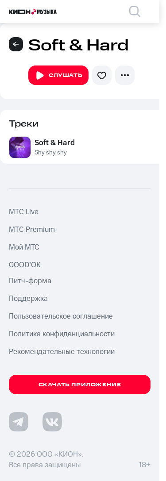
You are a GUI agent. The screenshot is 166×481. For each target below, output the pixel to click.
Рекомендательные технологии (62, 351)
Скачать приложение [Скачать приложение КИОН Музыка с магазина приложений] (80, 385)
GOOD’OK (25, 265)
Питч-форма (30, 281)
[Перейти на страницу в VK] (52, 421)
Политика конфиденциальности (62, 334)
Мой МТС (24, 247)
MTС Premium (32, 229)
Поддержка (28, 298)
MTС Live (24, 212)
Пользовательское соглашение (61, 316)
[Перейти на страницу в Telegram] (18, 421)
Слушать (58, 75)
